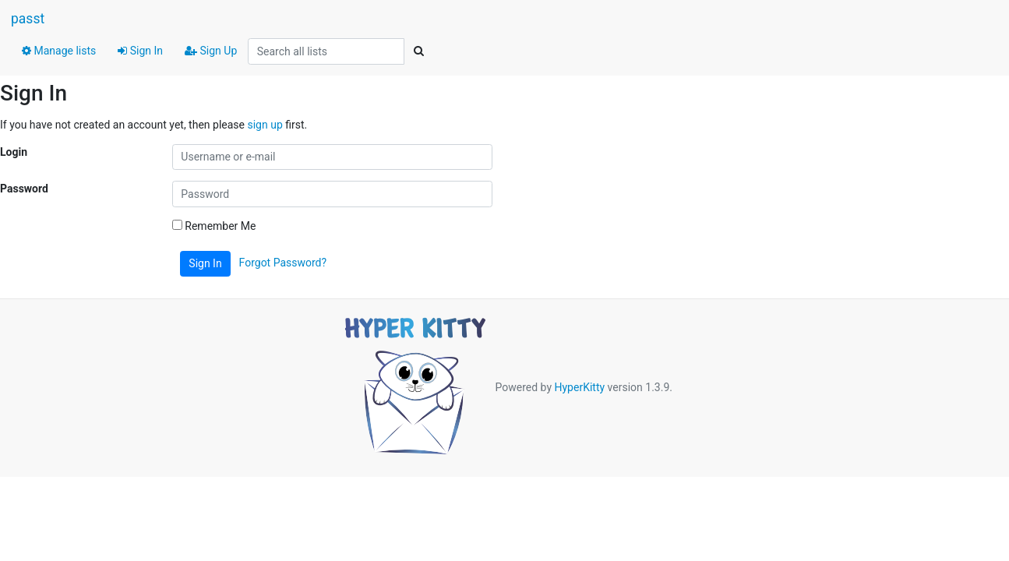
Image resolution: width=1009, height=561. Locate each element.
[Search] (418, 51)
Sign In (140, 50)
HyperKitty (579, 387)
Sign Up (211, 50)
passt (27, 18)
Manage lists (59, 50)
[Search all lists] (326, 51)
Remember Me (214, 226)
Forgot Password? (283, 262)
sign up (264, 124)
